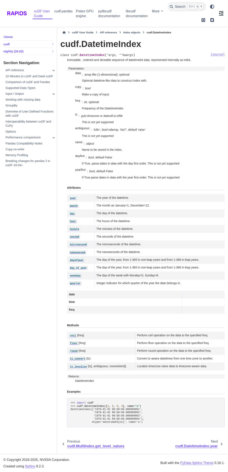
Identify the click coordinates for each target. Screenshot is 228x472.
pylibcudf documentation (109, 13)
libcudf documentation (137, 13)
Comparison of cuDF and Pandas (27, 82)
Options (10, 131)
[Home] (64, 32)
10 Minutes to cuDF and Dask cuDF (29, 76)
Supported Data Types (20, 88)
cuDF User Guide (42, 13)
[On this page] (221, 13)
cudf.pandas (63, 11)
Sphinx (30, 466)
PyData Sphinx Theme (197, 463)
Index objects (131, 32)
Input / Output (14, 93)
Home (8, 37)
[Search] (187, 6)
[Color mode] (212, 6)
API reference (14, 70)
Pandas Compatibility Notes (23, 143)
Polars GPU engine (84, 13)
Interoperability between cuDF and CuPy (28, 123)
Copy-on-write (14, 149)
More (156, 11)
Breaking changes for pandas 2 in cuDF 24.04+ (27, 163)
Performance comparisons (22, 137)
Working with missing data (22, 99)
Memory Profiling (16, 155)
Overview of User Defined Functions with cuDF (29, 113)
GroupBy (11, 105)
